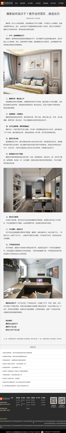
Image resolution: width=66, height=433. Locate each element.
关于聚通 (60, 3)
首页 (16, 3)
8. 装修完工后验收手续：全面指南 (11, 378)
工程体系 (38, 3)
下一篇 (50, 339)
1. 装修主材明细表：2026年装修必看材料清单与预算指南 (17, 352)
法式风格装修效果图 (60, 421)
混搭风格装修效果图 (49, 425)
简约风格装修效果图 (27, 425)
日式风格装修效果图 (60, 423)
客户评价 (53, 3)
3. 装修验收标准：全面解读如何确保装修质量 (14, 360)
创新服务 (45, 3)
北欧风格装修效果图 (49, 423)
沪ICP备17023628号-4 (35, 432)
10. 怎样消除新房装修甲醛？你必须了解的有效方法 (15, 385)
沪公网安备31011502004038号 (51, 432)
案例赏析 (22, 3)
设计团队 (30, 3)
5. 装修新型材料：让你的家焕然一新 (11, 367)
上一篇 (20, 339)
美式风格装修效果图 (16, 425)
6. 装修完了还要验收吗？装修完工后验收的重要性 (15, 371)
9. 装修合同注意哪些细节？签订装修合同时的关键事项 (16, 382)
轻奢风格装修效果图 (38, 425)
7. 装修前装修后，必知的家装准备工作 (12, 374)
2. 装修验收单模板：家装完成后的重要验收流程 (14, 356)
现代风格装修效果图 (60, 425)
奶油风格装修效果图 (5, 421)
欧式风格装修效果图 (49, 421)
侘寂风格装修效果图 (16, 421)
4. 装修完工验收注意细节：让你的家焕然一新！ (14, 363)
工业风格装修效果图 (27, 421)
